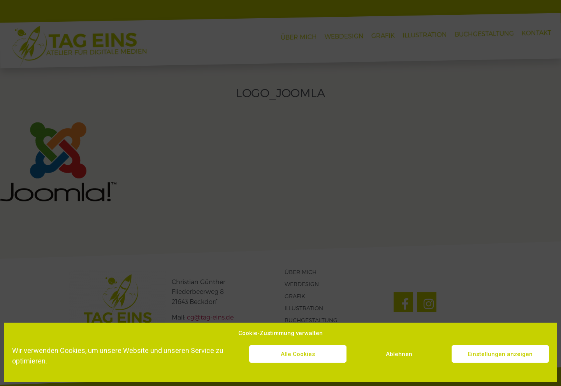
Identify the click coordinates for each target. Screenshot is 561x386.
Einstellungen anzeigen (500, 354)
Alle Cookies (298, 354)
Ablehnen (399, 354)
